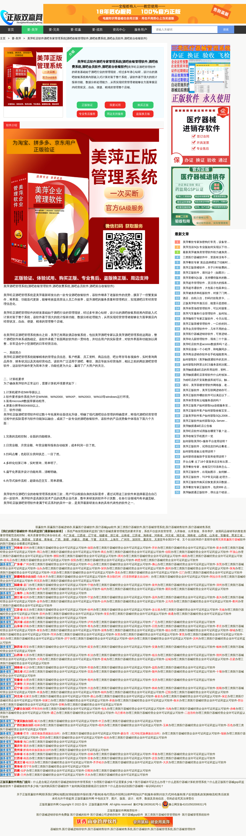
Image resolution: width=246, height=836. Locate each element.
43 (177, 456)
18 (177, 328)
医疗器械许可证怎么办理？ (151, 782)
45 (177, 466)
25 (177, 364)
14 (177, 308)
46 (177, 471)
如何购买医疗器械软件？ (56, 786)
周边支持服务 (115, 113)
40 (177, 441)
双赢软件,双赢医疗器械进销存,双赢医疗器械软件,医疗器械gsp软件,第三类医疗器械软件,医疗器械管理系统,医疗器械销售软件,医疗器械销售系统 (123, 527)
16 (177, 318)
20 (177, 339)
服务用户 (140, 29)
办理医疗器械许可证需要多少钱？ (114, 782)
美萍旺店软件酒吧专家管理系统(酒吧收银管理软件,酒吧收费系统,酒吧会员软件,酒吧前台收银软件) (87, 38)
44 (177, 461)
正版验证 (87, 105)
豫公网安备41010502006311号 (188, 804)
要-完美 (54, 29)
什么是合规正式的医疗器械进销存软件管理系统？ (63, 782)
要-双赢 (75, 29)
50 (177, 492)
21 (177, 344)
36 (177, 420)
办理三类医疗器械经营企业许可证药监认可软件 (55, 547)
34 (177, 410)
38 (177, 431)
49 (177, 487)
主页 (3, 38)
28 (177, 379)
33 (177, 405)
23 (177, 354)
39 (177, 436)
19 (177, 333)
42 (177, 451)
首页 (11, 29)
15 (177, 313)
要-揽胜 (97, 29)
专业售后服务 (87, 113)
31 (177, 395)
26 (177, 369)
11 (177, 293)
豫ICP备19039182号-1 (147, 804)
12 (177, 298)
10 (177, 287)
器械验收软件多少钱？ (27, 786)
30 (177, 390)
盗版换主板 (143, 113)
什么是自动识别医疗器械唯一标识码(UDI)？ (137, 786)
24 (177, 359)
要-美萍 (32, 29)
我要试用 (115, 105)
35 (177, 415)
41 (177, 446)
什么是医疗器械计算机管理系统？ (188, 782)
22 (177, 349)
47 (177, 477)
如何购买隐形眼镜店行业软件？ (91, 786)
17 (177, 323)
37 (177, 425)
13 (177, 303)
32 (177, 400)
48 (177, 482)
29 (177, 385)
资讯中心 (119, 29)
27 (177, 374)
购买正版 (143, 105)
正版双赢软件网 (84, 798)
